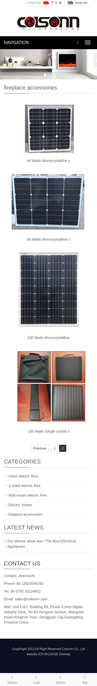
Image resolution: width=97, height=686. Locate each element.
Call (36, 679)
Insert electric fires (23, 476)
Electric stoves (20, 505)
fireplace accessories (25, 514)
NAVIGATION (16, 42)
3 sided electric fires (25, 486)
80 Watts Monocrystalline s (48, 239)
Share (12, 679)
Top (85, 679)
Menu (61, 679)
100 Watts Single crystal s (48, 431)
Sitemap (64, 654)
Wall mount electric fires (28, 495)
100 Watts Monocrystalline (48, 338)
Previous (40, 448)
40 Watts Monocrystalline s (48, 161)
